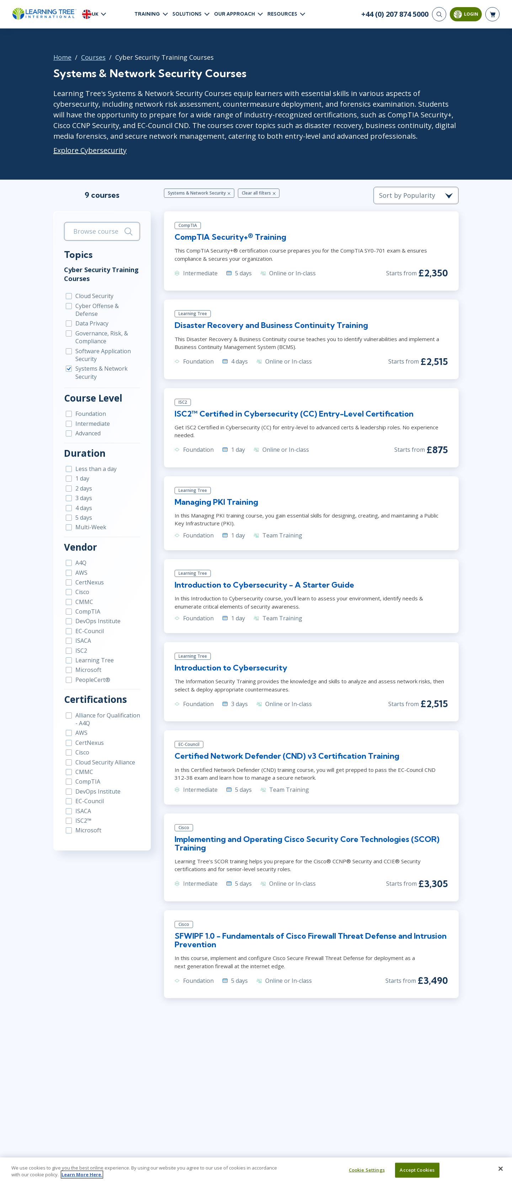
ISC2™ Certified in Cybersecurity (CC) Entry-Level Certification (294, 414)
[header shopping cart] (492, 14)
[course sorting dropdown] (416, 195)
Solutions (187, 14)
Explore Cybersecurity (90, 150)
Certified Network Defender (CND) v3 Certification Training (287, 756)
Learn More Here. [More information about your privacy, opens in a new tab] (82, 1178)
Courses (93, 57)
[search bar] (102, 231)
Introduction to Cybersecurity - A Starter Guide (264, 585)
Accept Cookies (417, 1173)
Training (147, 14)
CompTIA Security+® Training (230, 237)
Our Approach (234, 14)
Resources (282, 14)
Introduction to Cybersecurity (231, 668)
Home (62, 57)
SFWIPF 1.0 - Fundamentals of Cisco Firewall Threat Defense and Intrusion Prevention (311, 940)
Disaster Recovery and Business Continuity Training (271, 325)
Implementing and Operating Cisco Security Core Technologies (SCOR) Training (307, 843)
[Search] (439, 14)
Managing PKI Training (216, 502)
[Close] (500, 1172)
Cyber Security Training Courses (101, 274)
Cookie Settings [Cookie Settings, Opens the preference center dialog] (367, 1173)
